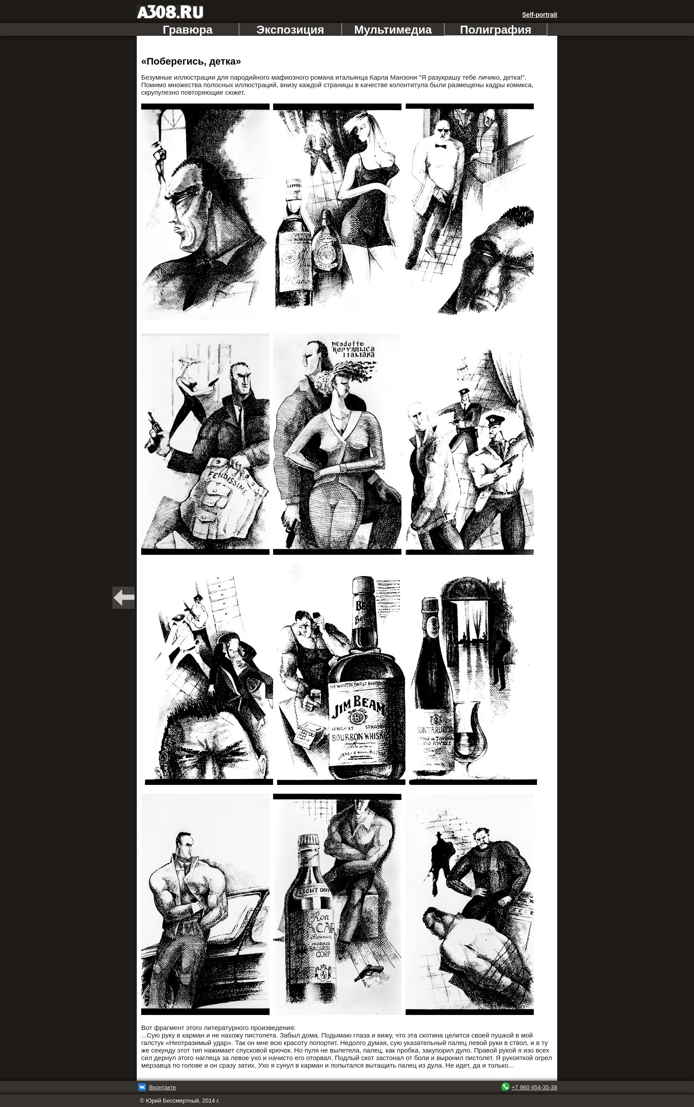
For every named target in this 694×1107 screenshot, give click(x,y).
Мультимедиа (393, 29)
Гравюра (188, 29)
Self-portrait (539, 14)
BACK (123, 598)
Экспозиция (290, 29)
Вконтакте (162, 1087)
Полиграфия (496, 29)
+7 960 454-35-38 (534, 1087)
